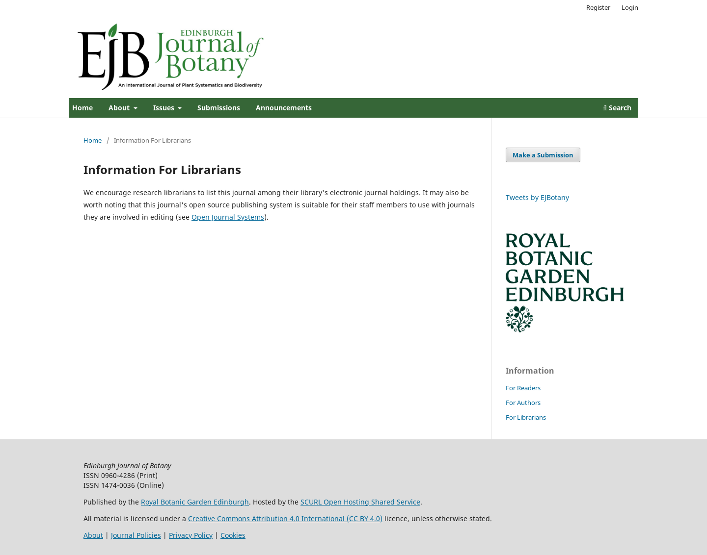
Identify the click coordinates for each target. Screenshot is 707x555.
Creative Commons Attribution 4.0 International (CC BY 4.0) (285, 518)
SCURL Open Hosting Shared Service (360, 501)
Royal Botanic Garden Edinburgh (195, 501)
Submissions (218, 107)
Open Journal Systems (227, 217)
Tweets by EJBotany (537, 197)
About (120, 107)
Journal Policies (136, 535)
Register (598, 7)
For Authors (523, 402)
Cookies (232, 535)
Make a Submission (543, 155)
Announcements (284, 107)
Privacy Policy (191, 535)
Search (617, 107)
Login (630, 7)
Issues (164, 107)
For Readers (523, 387)
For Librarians (526, 417)
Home (82, 107)
